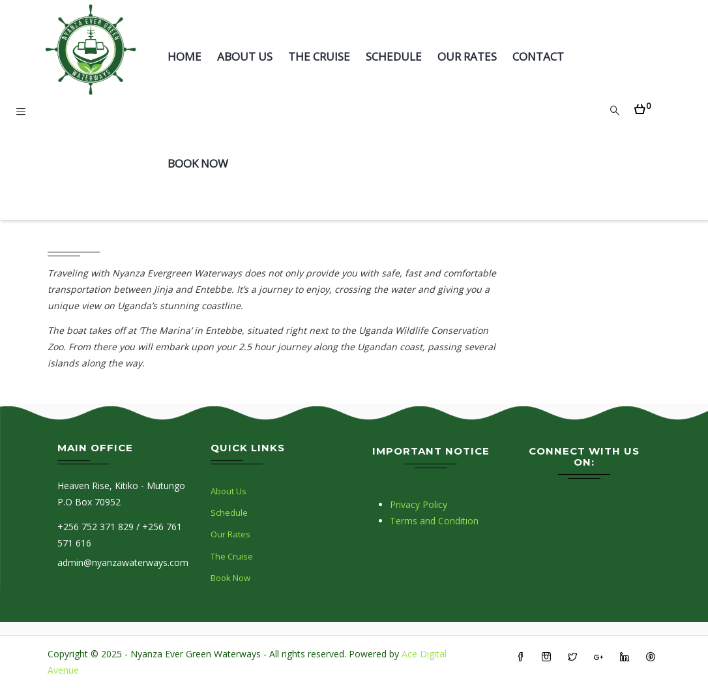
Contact (538, 56)
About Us (245, 56)
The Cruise (319, 56)
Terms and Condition (434, 521)
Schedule (394, 56)
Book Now (198, 163)
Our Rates (467, 56)
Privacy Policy (418, 504)
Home (184, 56)
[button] (642, 105)
